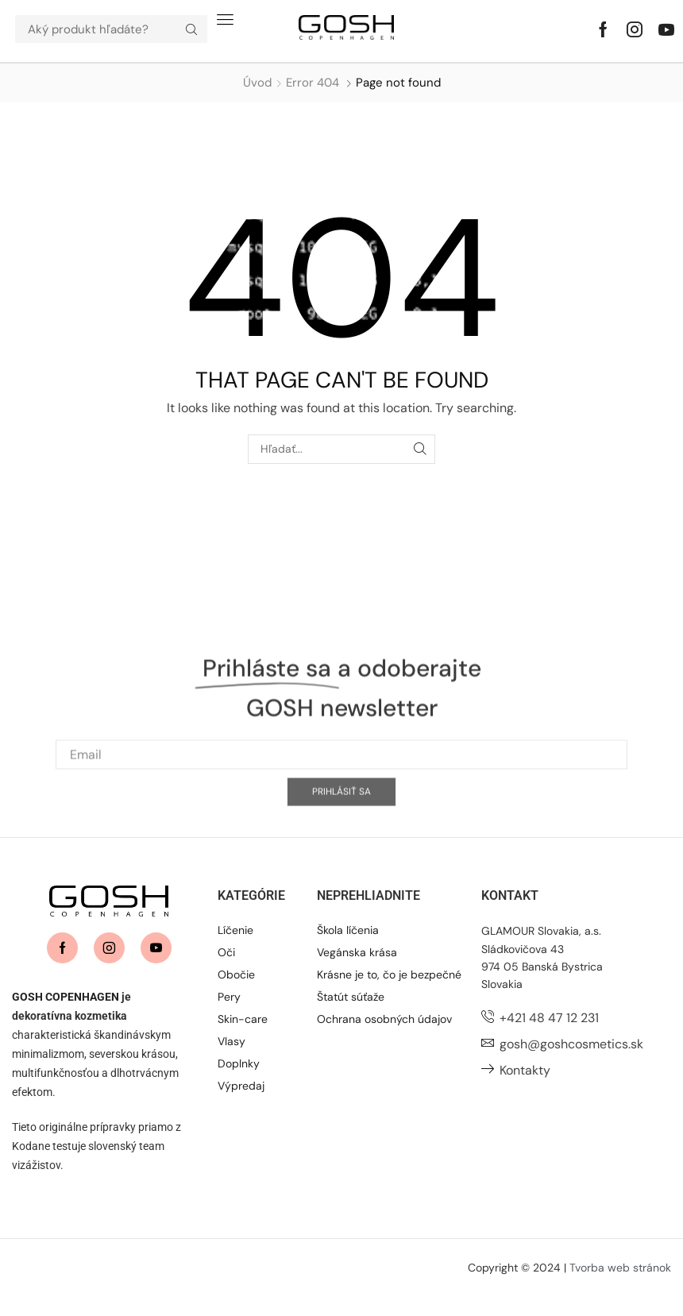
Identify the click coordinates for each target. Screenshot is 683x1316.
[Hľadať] (191, 29)
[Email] (341, 821)
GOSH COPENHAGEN (65, 996)
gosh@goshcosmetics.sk (571, 1044)
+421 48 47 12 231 (549, 1017)
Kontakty (525, 1070)
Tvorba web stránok (620, 1267)
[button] (225, 19)
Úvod (257, 83)
